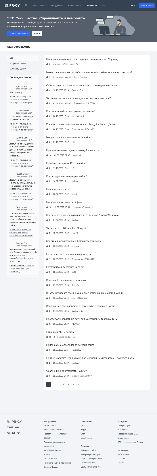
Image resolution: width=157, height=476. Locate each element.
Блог (104, 5)
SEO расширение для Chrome (130, 442)
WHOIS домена (50, 459)
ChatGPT (48, 438)
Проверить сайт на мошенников (57, 463)
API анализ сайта (88, 450)
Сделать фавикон (51, 467)
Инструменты (57, 5)
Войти (37, 33)
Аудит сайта (49, 446)
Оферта (121, 463)
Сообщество (92, 5)
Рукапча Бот (21, 86)
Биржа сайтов (74, 5)
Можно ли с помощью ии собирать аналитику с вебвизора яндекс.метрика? (21, 100)
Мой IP (47, 455)
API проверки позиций (90, 454)
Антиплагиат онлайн (52, 450)
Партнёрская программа (91, 459)
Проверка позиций (128, 434)
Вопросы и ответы (18, 63)
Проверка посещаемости (54, 442)
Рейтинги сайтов (88, 463)
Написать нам (124, 454)
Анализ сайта (50, 426)
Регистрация (147, 5)
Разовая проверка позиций (55, 434)
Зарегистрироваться (18, 33)
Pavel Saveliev (22, 110)
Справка (121, 459)
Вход (133, 5)
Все (11, 58)
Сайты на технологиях (90, 467)
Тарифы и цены (38, 5)
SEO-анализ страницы (53, 430)
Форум (83, 430)
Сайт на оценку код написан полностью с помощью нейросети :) (22, 268)
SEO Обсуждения (18, 69)
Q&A (83, 426)
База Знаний (86, 438)
